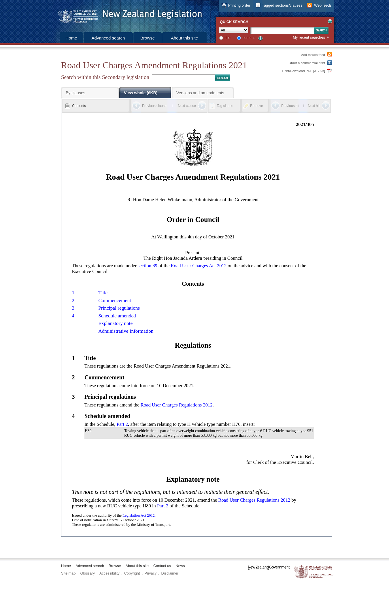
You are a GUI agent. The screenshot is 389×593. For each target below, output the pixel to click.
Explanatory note (115, 323)
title (228, 37)
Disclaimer (169, 573)
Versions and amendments (200, 93)
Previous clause (154, 106)
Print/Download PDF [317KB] (303, 71)
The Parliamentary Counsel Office (314, 572)
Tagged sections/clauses (282, 5)
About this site (184, 37)
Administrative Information (125, 331)
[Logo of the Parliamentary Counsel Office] (127, 14)
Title (102, 292)
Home (71, 37)
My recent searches (309, 37)
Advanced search (108, 37)
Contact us (162, 566)
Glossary (87, 573)
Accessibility (109, 573)
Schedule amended (117, 316)
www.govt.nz (269, 572)
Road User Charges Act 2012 (199, 265)
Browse (147, 37)
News (180, 566)
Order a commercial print (306, 63)
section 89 (147, 265)
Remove (256, 106)
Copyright (132, 573)
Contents (79, 106)
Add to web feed (313, 55)
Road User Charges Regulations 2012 (177, 405)
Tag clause (225, 106)
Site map (68, 573)
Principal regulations (119, 308)
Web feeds (323, 5)
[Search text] (282, 30)
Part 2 (122, 424)
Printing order (239, 5)
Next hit (314, 106)
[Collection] (233, 30)
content (249, 37)
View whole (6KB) (140, 93)
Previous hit (290, 106)
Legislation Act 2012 (138, 515)
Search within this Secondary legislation (105, 77)
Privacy (151, 573)
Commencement (114, 300)
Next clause (187, 106)
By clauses (75, 93)
